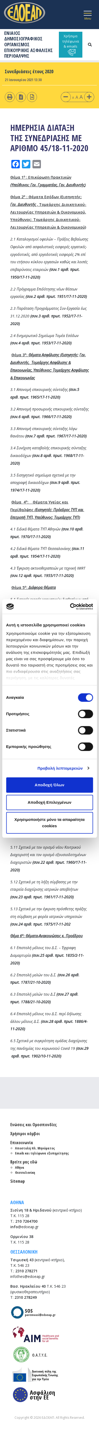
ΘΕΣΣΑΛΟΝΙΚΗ (23, 1252)
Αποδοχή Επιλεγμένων (50, 802)
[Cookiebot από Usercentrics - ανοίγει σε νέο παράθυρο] (70, 606)
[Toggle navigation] (87, 14)
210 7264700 (26, 1221)
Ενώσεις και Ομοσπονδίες (33, 1125)
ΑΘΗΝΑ (17, 1202)
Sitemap (17, 1181)
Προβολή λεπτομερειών (60, 768)
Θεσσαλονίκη (25, 1172)
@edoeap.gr (24, 1226)
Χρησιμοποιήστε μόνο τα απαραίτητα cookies (50, 822)
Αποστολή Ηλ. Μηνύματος (35, 1148)
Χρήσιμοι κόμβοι (25, 1133)
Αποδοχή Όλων (49, 785)
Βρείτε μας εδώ (23, 1162)
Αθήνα (19, 1167)
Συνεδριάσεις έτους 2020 (29, 71)
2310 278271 (26, 1270)
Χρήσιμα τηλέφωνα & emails (70, 45)
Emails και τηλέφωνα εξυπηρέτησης (42, 1153)
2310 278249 (26, 1297)
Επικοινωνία (21, 1142)
